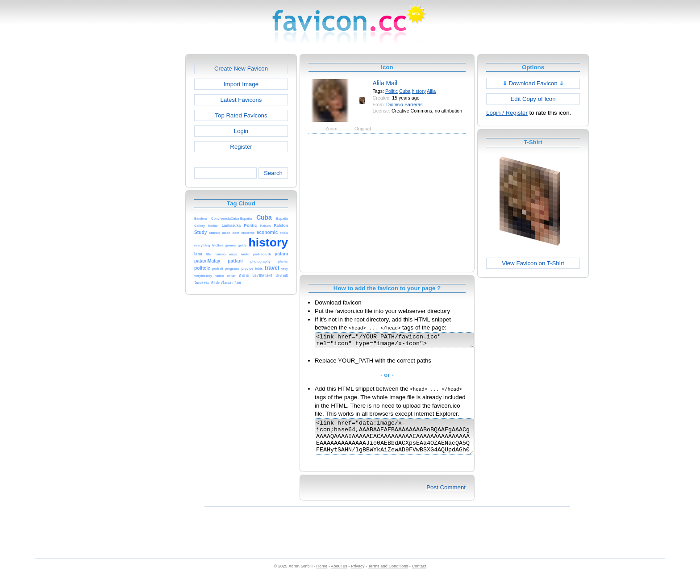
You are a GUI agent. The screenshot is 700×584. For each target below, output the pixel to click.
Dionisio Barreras (404, 104)
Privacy (357, 575)
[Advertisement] (147, 188)
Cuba (404, 91)
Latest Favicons (241, 99)
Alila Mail (385, 83)
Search (273, 173)
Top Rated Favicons (241, 115)
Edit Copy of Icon (532, 99)
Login (241, 131)
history (418, 91)
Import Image (241, 84)
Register (241, 146)
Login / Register (507, 112)
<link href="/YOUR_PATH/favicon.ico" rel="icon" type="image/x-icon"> (404, 341)
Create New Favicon (241, 68)
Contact (419, 575)
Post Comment (446, 496)
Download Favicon (533, 83)
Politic (391, 91)
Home (322, 575)
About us (339, 575)
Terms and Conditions (388, 575)
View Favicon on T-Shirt (533, 263)
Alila (431, 91)
